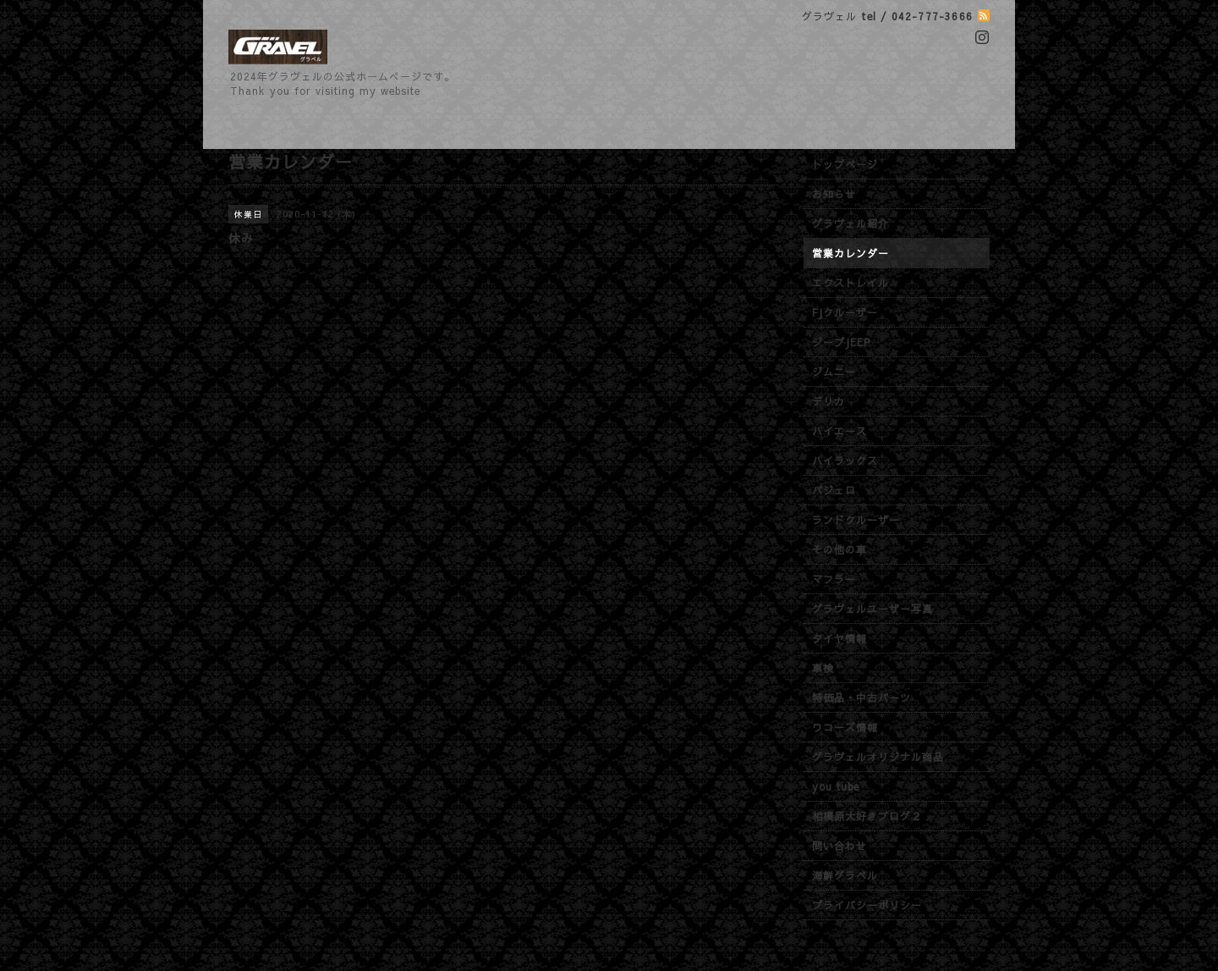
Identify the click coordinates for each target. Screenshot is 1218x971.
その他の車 (839, 549)
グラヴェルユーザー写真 (872, 608)
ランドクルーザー (856, 520)
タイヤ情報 (839, 638)
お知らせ (834, 194)
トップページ (845, 164)
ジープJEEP (841, 342)
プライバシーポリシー (867, 905)
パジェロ (834, 490)
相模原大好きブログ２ (867, 816)
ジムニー (834, 371)
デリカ (828, 401)
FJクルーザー (845, 312)
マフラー (834, 579)
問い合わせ (839, 845)
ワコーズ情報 (845, 727)
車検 (823, 668)
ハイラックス (845, 460)
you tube (835, 786)
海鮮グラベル (845, 875)
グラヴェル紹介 (850, 223)
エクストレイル (850, 283)
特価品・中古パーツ (861, 697)
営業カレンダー (850, 253)
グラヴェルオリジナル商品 (878, 757)
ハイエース (839, 431)
